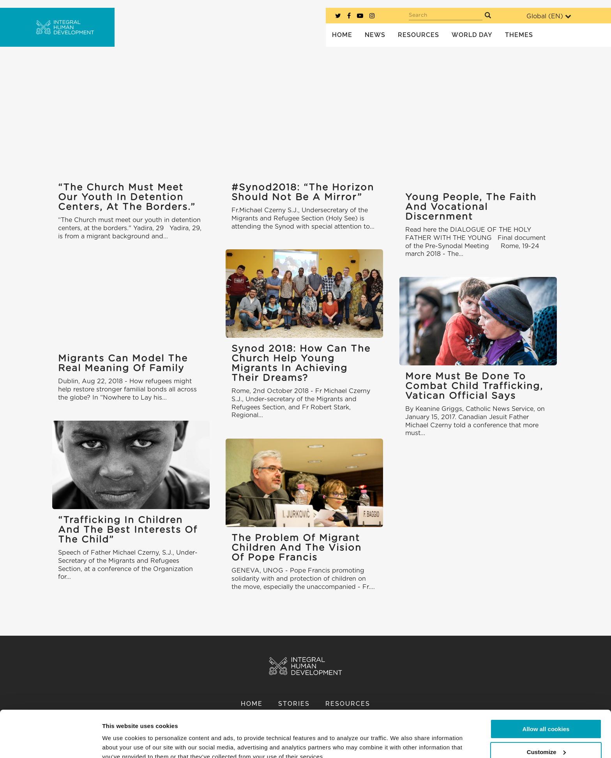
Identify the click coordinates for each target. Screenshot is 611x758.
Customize (546, 716)
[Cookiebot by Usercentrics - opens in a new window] (50, 743)
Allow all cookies (546, 693)
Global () (548, 16)
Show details (120, 742)
